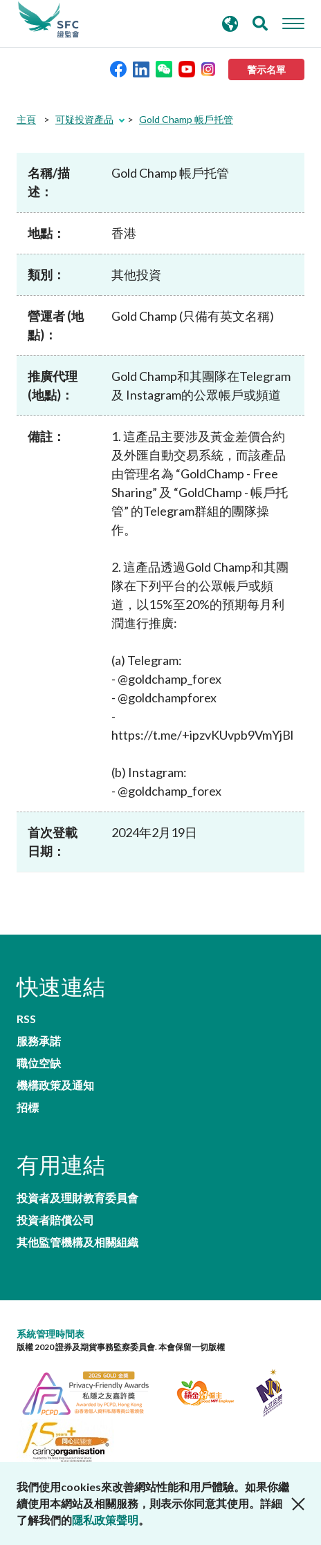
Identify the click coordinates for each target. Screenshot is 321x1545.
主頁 (26, 119)
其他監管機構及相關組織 (77, 1242)
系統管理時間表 (50, 1334)
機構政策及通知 (55, 1085)
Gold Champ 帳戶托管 (186, 119)
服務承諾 (39, 1041)
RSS (26, 1018)
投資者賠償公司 (55, 1220)
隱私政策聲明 (105, 1519)
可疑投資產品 (84, 119)
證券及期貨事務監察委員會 (48, 20)
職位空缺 (39, 1063)
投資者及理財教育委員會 (77, 1198)
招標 (28, 1107)
